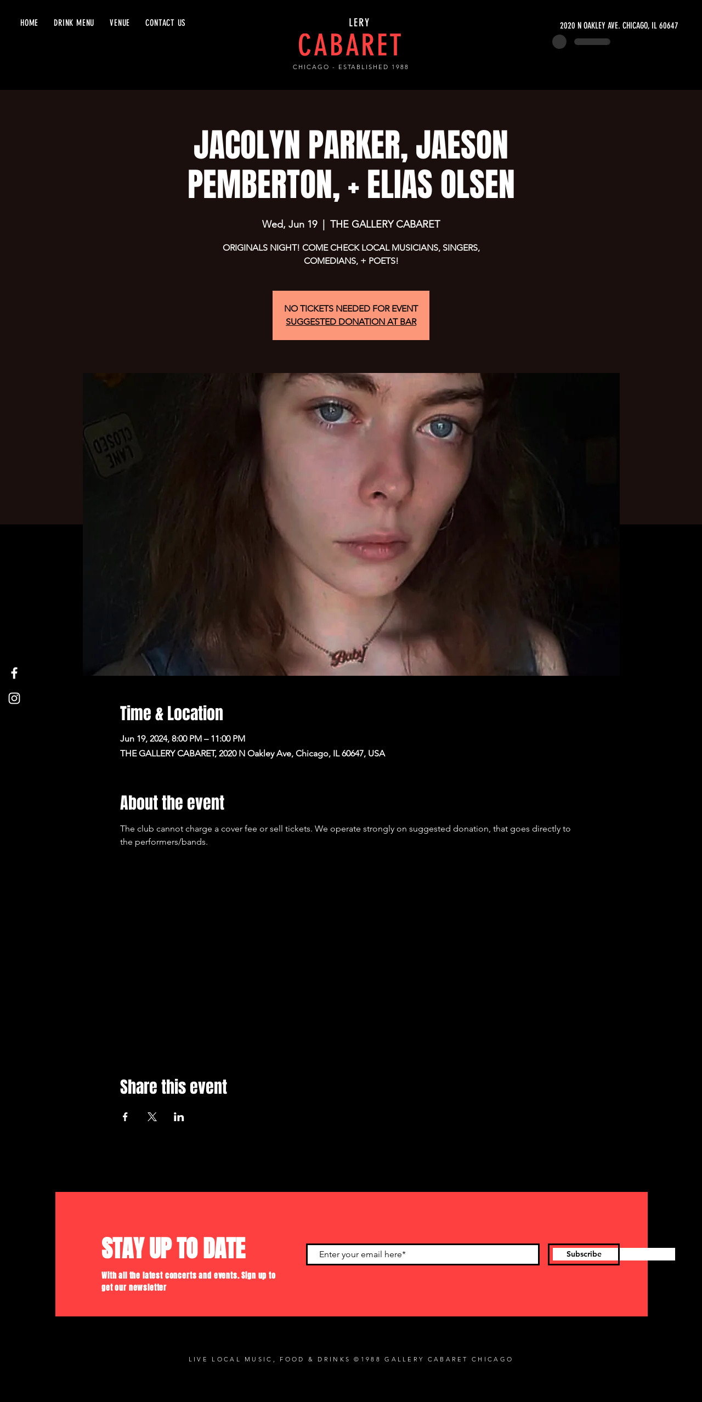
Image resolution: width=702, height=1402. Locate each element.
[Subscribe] (584, 1254)
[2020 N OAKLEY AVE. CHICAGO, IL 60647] (575, 26)
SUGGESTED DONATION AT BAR (351, 321)
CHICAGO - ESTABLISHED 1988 (351, 67)
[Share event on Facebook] (125, 1116)
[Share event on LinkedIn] (179, 1116)
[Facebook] (14, 673)
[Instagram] (14, 698)
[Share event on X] (152, 1116)
